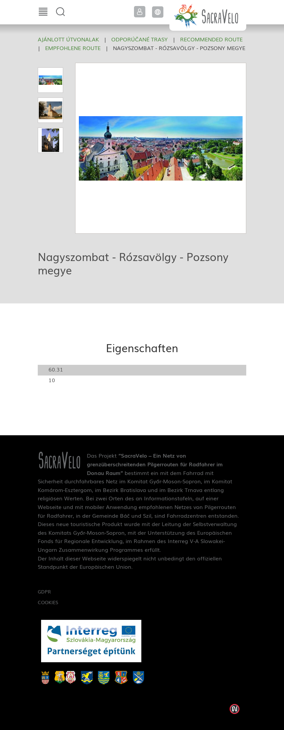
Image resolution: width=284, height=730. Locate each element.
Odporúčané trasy (139, 39)
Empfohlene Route (73, 48)
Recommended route (211, 39)
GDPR (44, 591)
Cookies (48, 602)
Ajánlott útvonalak (68, 39)
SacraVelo (208, 15)
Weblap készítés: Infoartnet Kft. (235, 709)
